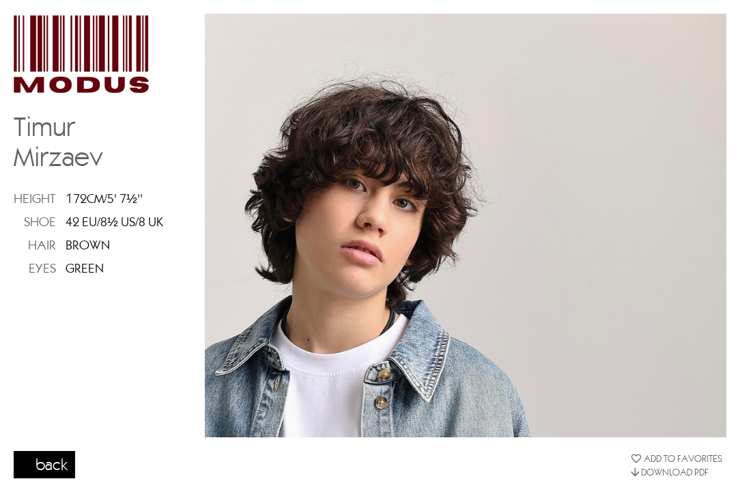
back (51, 464)
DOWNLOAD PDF (670, 472)
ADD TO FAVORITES (676, 458)
